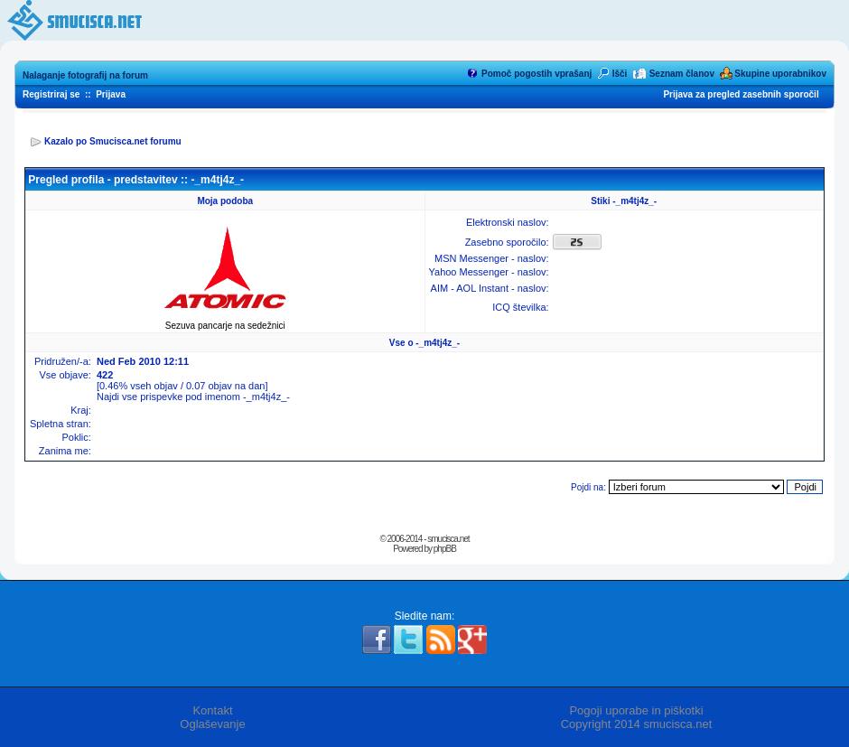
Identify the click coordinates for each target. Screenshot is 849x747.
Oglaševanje (212, 724)
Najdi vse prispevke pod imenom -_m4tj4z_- (193, 396)
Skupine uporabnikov (780, 74)
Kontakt (212, 710)
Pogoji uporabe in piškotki (636, 710)
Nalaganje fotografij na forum (85, 75)
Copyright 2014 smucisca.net (637, 724)
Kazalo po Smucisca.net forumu (113, 141)
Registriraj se (51, 94)
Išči (620, 74)
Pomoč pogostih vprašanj (536, 74)
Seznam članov (681, 74)
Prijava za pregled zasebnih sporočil (740, 94)
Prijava (111, 94)
